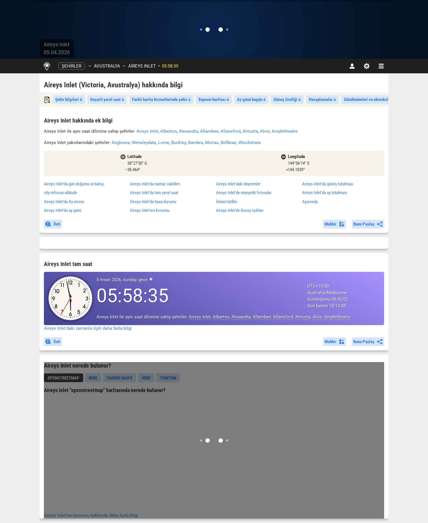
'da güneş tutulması (328, 184)
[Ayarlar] (366, 66)
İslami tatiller (227, 201)
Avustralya (107, 66)
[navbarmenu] (381, 66)
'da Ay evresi (64, 201)
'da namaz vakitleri (155, 184)
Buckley (178, 142)
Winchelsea (249, 142)
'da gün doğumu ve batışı (74, 184)
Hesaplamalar (322, 99)
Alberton (168, 131)
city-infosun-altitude (60, 192)
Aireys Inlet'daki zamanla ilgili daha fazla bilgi (88, 328)
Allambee (209, 131)
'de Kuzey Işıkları (240, 210)
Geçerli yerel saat (107, 99)
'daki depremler (238, 184)
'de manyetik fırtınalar (244, 192)
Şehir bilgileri (68, 99)
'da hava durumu (153, 201)
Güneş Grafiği (287, 99)
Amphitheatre (285, 131)
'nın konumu (150, 210)
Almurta (250, 131)
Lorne (163, 142)
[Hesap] (352, 66)
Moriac (212, 142)
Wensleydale (144, 142)
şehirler (71, 66)
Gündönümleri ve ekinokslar (369, 99)
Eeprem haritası (214, 99)
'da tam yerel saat (154, 192)
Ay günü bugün (251, 99)
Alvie (265, 131)
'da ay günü (62, 210)
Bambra (195, 142)
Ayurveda (310, 201)
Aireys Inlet (142, 66)
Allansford (230, 131)
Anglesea (121, 142)
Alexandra (188, 131)
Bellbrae (228, 142)
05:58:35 (170, 66)
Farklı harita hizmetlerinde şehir (161, 99)
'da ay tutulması (324, 192)
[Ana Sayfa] (47, 66)
